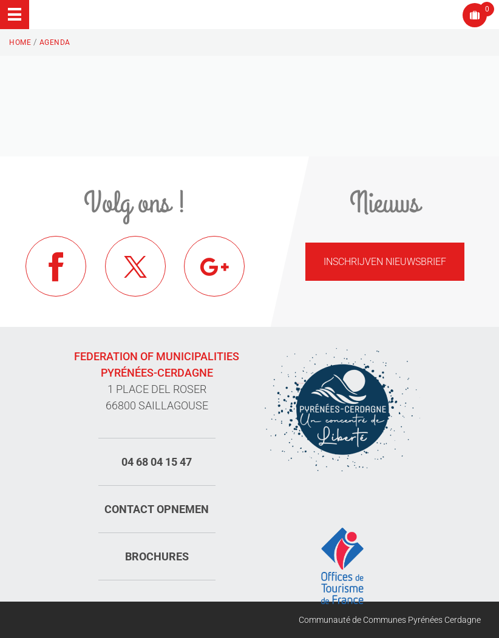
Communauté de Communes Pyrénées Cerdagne (390, 620)
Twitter (135, 266)
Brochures (157, 556)
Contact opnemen (156, 509)
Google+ (214, 266)
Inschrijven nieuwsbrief (385, 261)
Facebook (55, 266)
